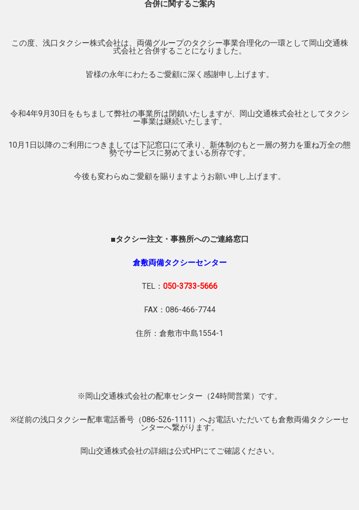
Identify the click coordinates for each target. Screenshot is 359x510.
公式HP (187, 451)
